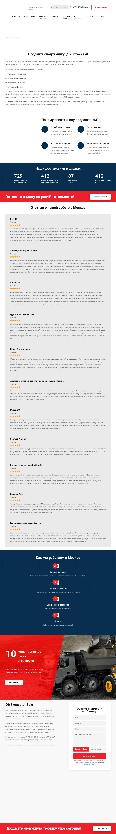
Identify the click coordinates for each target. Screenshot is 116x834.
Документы (89, 17)
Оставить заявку (100, 197)
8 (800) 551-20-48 (79, 7)
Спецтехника (14, 17)
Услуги (33, 17)
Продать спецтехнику (101, 7)
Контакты (101, 17)
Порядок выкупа (66, 17)
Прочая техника (42, 17)
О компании (78, 17)
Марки (25, 17)
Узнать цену (14, 682)
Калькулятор (55, 17)
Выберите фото (81, 749)
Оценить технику (89, 756)
